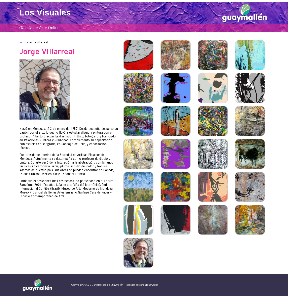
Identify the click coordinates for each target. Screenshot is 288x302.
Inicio (23, 42)
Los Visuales (45, 12)
